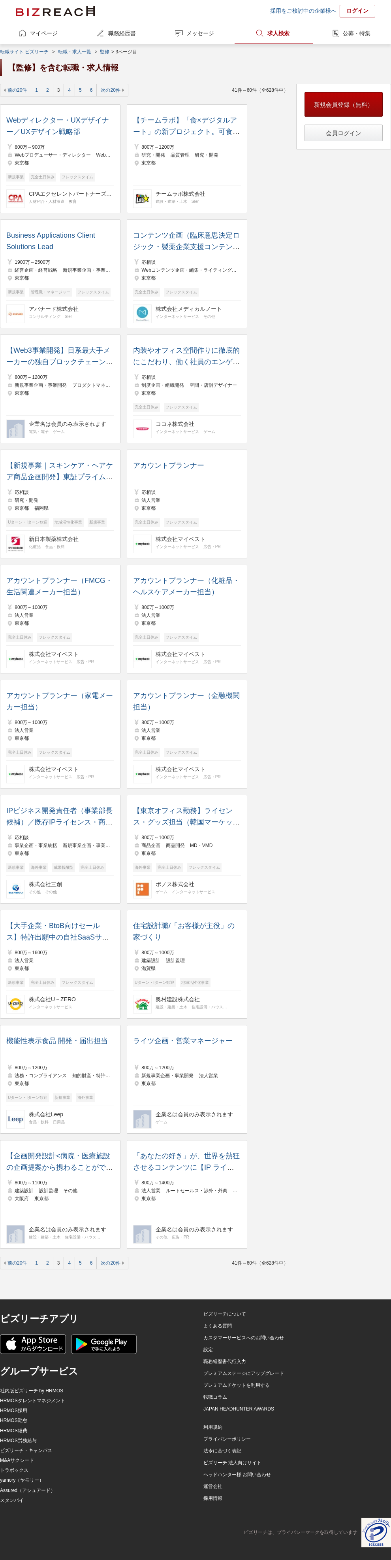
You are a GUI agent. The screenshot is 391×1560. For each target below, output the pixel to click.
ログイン (357, 11)
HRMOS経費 (13, 1430)
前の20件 (17, 90)
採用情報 (212, 1498)
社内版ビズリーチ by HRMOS (31, 1391)
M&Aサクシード (17, 1460)
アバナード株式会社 (54, 309)
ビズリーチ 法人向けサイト (232, 1462)
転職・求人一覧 (74, 52)
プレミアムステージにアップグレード (243, 1373)
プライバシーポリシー (227, 1439)
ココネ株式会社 (175, 424)
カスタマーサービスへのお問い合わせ (243, 1338)
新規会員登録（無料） (343, 104)
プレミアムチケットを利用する (236, 1385)
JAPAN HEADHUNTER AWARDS (238, 1409)
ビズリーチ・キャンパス (26, 1450)
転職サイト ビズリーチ (24, 52)
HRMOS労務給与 (18, 1440)
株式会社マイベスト (180, 539)
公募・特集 (356, 33)
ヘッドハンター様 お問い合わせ (237, 1474)
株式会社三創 (45, 884)
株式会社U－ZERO (52, 999)
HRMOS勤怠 (13, 1420)
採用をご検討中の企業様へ (303, 11)
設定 (208, 1349)
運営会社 (212, 1486)
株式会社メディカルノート (189, 309)
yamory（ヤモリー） (22, 1480)
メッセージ (200, 33)
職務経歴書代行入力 (224, 1361)
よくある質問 (217, 1326)
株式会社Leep (46, 1114)
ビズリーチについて (224, 1314)
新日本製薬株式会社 (54, 539)
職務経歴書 (122, 33)
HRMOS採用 (13, 1410)
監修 (104, 52)
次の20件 (110, 90)
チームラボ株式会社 (180, 194)
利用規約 (212, 1427)
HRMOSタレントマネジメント (32, 1400)
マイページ (44, 33)
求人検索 (278, 33)
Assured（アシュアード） (27, 1490)
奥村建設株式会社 (178, 999)
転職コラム (215, 1397)
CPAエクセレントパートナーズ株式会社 (70, 194)
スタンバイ (12, 1500)
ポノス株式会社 (175, 884)
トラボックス (14, 1470)
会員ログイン (343, 133)
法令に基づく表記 (222, 1451)
